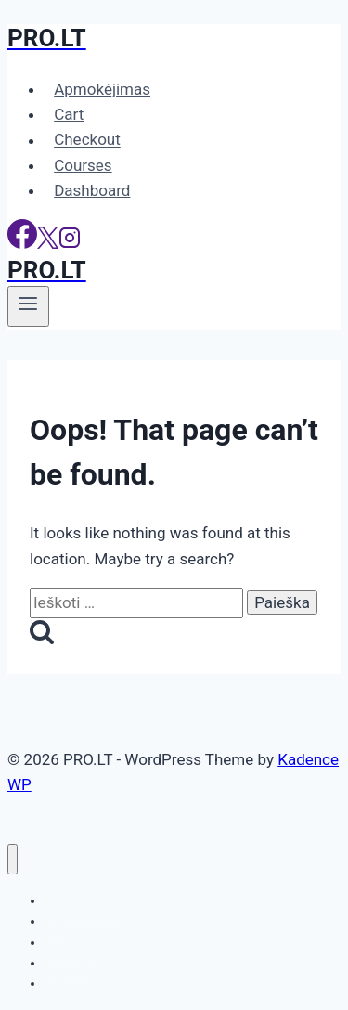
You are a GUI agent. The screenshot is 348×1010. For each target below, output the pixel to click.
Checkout (87, 140)
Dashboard (92, 190)
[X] (47, 243)
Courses (82, 165)
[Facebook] (22, 243)
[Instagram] (69, 243)
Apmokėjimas (102, 89)
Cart (69, 114)
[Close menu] (12, 859)
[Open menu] (28, 306)
